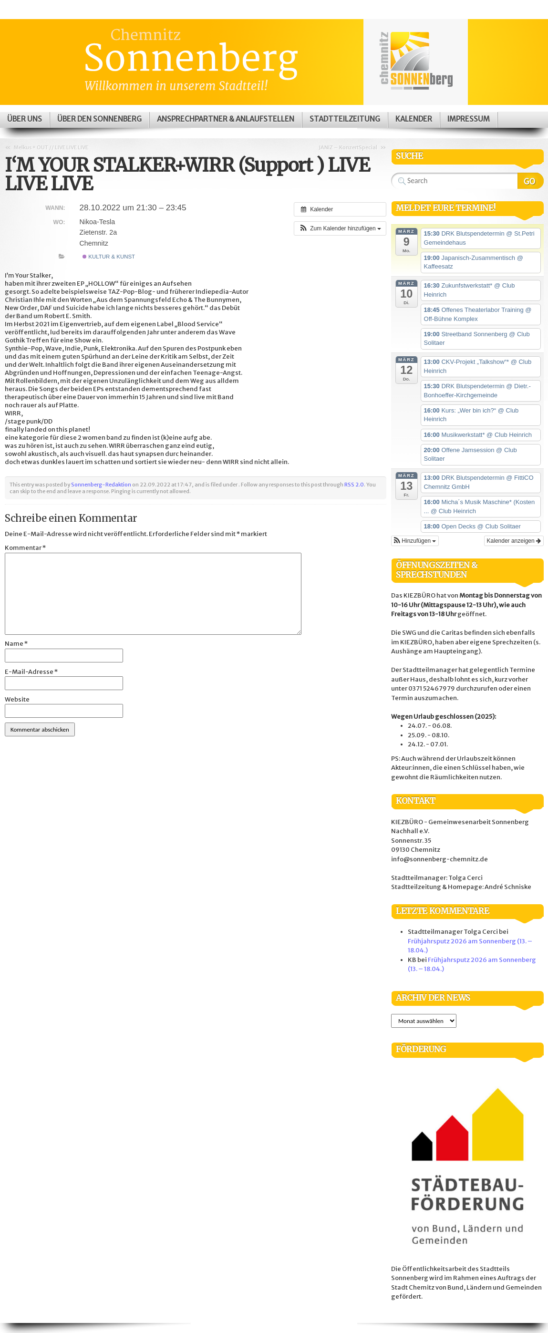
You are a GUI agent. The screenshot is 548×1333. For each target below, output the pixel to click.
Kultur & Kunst (109, 256)
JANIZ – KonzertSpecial (348, 147)
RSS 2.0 (354, 484)
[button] (340, 228)
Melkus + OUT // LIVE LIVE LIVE (51, 147)
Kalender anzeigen (514, 540)
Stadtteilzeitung (345, 119)
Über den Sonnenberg (99, 119)
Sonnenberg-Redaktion (101, 484)
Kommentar (25, 548)
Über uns (24, 119)
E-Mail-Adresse (31, 672)
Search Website (530, 181)
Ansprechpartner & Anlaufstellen (225, 119)
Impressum (468, 119)
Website (17, 699)
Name (16, 644)
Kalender (413, 119)
